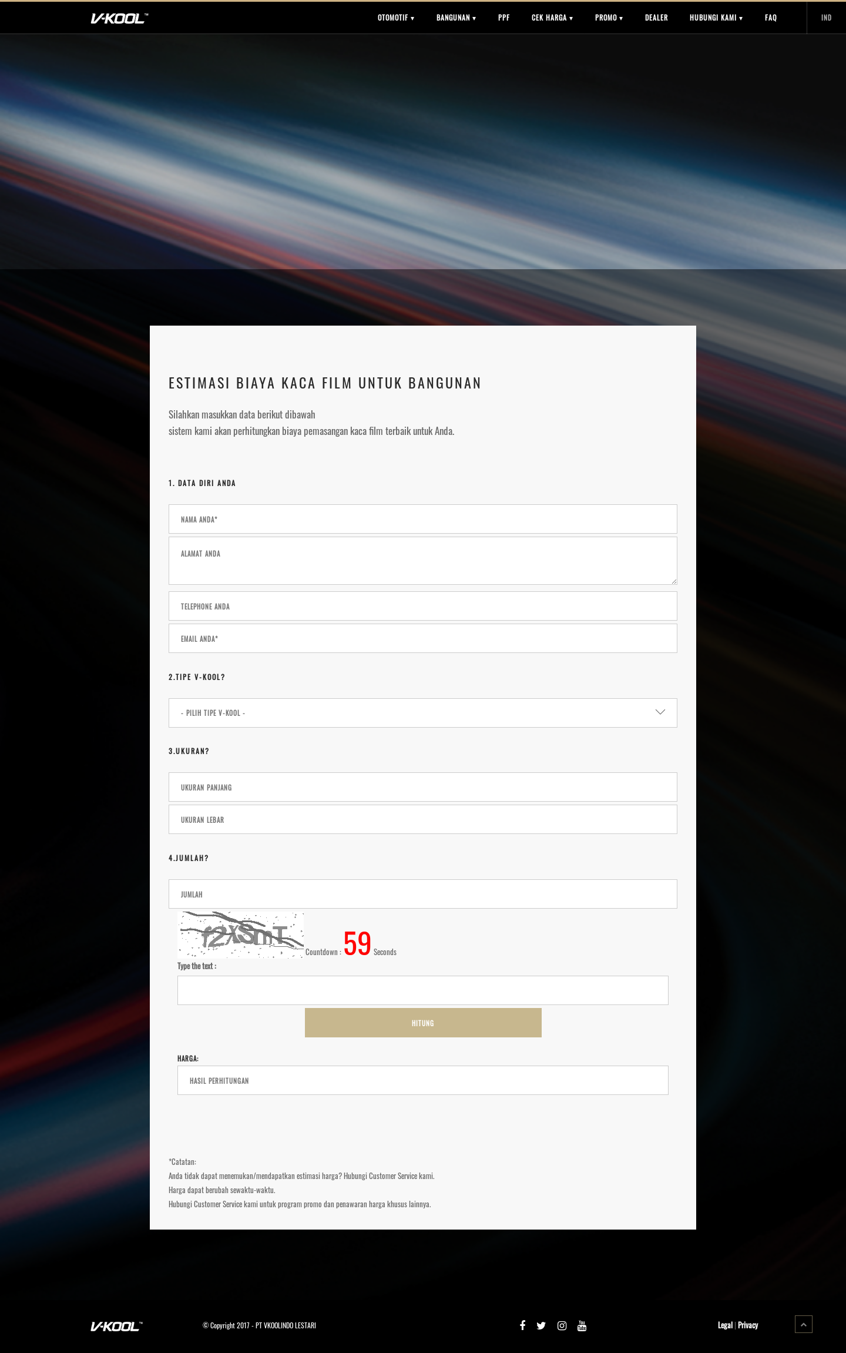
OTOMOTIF (396, 17)
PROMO (609, 17)
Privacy (748, 1325)
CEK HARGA (552, 17)
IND (826, 17)
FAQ (771, 17)
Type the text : (196, 966)
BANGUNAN (456, 17)
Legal (725, 1325)
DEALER (656, 17)
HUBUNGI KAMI (716, 17)
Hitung (423, 1023)
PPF (504, 17)
